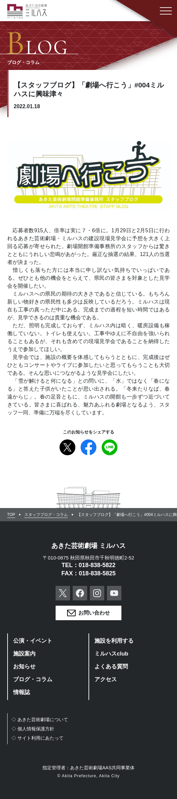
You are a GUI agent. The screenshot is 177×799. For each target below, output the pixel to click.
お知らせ (24, 666)
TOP (11, 515)
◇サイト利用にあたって (37, 738)
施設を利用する (114, 641)
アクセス (105, 679)
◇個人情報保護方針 (33, 728)
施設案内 (24, 654)
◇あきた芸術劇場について (40, 719)
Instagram (97, 593)
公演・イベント (32, 641)
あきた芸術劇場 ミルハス (88, 545)
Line (109, 447)
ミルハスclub (111, 654)
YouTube (114, 593)
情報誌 (21, 692)
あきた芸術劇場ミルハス (27, 11)
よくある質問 (111, 666)
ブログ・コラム (32, 679)
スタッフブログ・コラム (46, 515)
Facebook (88, 447)
